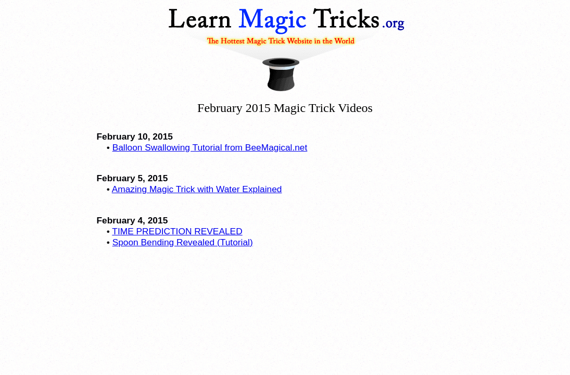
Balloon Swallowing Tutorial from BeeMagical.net (210, 147)
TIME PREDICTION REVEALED (177, 231)
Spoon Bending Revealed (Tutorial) (182, 242)
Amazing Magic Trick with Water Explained (197, 189)
